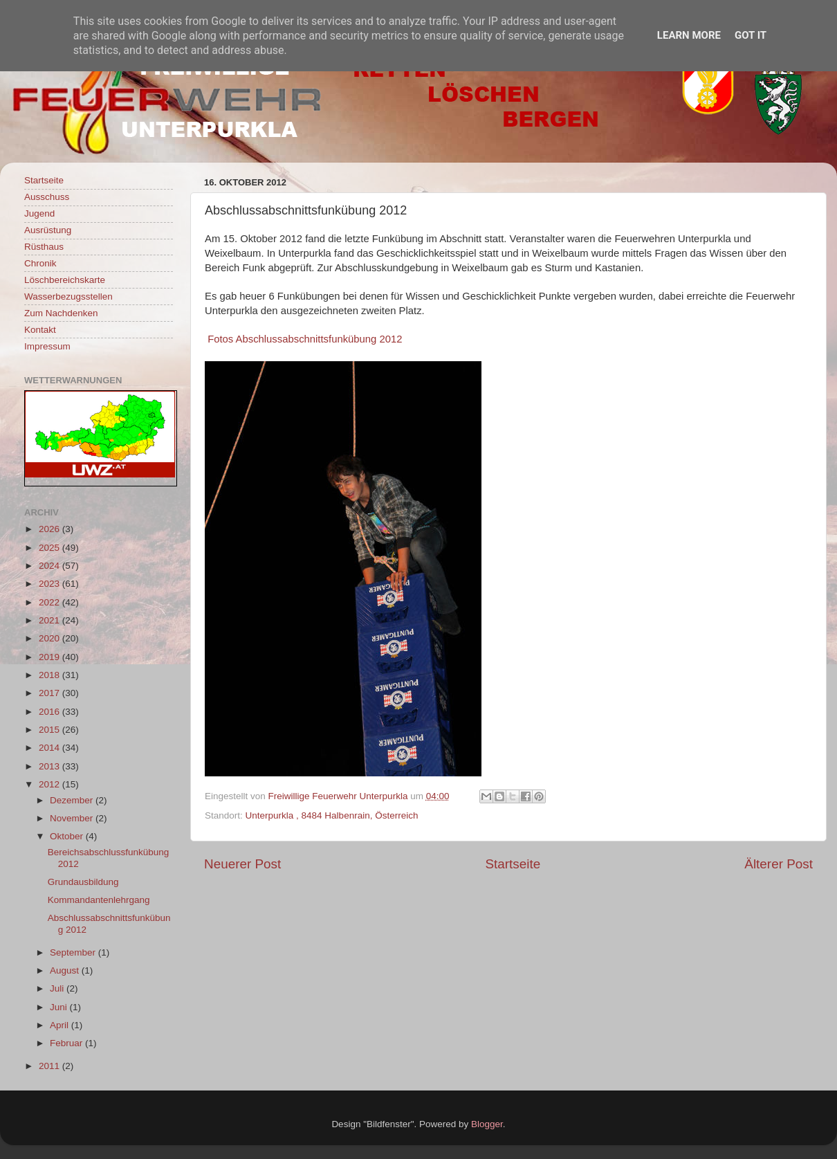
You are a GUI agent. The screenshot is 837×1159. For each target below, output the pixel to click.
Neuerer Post (242, 864)
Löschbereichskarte (64, 280)
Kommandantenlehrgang (99, 900)
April (60, 1025)
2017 (50, 693)
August (66, 970)
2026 (50, 529)
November (72, 818)
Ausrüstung (47, 230)
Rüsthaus (44, 246)
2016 (50, 711)
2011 (50, 1066)
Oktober (68, 836)
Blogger (487, 1124)
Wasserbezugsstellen (68, 296)
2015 (50, 729)
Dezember (72, 800)
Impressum (47, 346)
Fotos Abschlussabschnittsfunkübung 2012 (305, 339)
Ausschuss (46, 197)
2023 (50, 583)
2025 (50, 547)
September (74, 952)
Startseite (512, 864)
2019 (50, 657)
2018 (50, 675)
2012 (50, 784)
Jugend (39, 213)
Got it (750, 35)
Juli (58, 988)
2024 (50, 565)
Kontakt (40, 330)
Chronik (40, 263)
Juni (60, 1007)
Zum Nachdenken (61, 313)
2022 (50, 602)
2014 (50, 747)
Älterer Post (778, 864)
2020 (50, 638)
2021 (50, 620)
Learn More (689, 35)
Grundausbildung (83, 882)
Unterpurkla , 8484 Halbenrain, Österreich (332, 815)
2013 (50, 766)
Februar (67, 1043)
